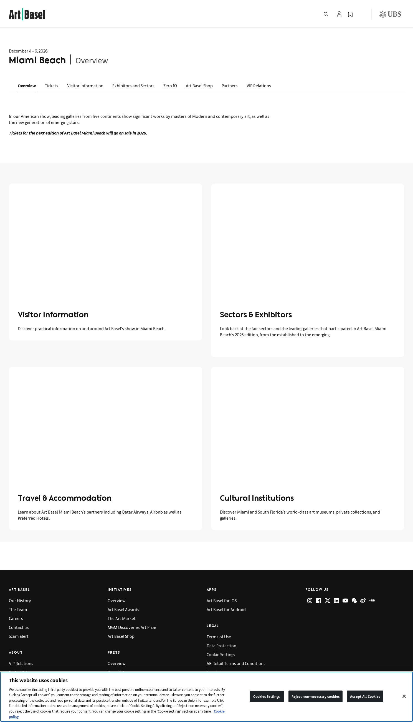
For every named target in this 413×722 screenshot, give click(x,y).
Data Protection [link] (221, 645)
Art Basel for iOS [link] (222, 600)
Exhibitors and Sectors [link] (133, 85)
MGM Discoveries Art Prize (132, 627)
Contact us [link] (19, 627)
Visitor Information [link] (85, 85)
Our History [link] (20, 600)
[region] (206, 696)
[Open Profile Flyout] (339, 14)
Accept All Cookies (365, 696)
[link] (27, 13)
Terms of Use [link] (219, 636)
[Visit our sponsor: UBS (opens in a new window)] (390, 14)
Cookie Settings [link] (221, 654)
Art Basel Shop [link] (199, 85)
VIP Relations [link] (259, 85)
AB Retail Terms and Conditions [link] (236, 663)
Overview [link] (27, 85)
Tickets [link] (51, 85)
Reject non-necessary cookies (316, 696)
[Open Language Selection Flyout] (361, 14)
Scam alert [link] (19, 636)
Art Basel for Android (226, 609)
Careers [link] (16, 618)
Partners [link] (230, 85)
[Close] (404, 696)
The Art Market (122, 618)
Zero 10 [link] (170, 85)
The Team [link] (18, 609)
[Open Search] (325, 14)
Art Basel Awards (123, 609)
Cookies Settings (266, 696)
